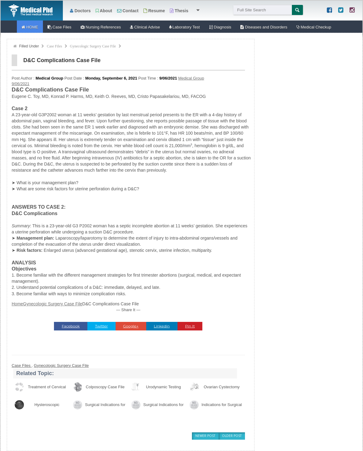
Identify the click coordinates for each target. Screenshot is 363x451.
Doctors (80, 10)
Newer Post (205, 436)
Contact (128, 10)
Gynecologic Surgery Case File (93, 46)
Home (17, 303)
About (104, 10)
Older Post (232, 436)
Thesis (179, 10)
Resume (154, 10)
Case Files (54, 46)
